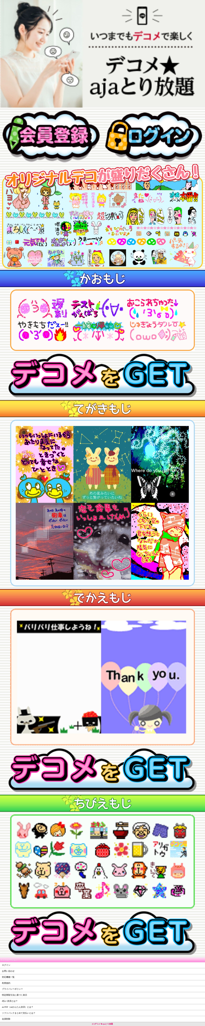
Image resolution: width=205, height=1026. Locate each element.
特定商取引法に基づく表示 (14, 995)
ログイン (6, 965)
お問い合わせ (8, 971)
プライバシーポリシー (12, 989)
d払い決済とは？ (10, 1001)
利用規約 (6, 983)
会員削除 (6, 1019)
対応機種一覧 (8, 977)
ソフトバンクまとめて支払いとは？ (18, 1013)
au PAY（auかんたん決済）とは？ (17, 1007)
